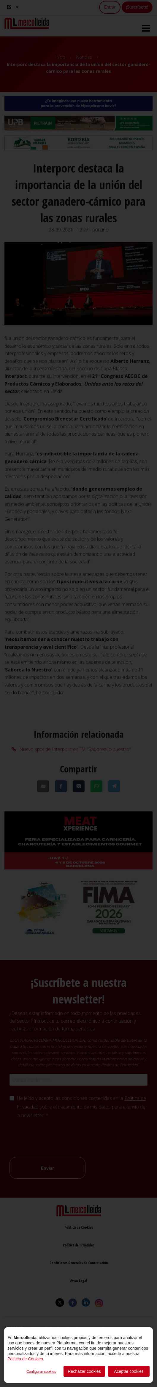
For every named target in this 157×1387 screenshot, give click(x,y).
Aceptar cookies (129, 1371)
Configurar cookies (41, 1372)
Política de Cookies (25, 1359)
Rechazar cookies (84, 1371)
